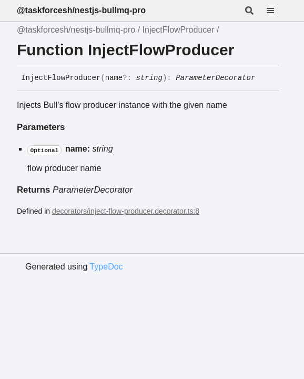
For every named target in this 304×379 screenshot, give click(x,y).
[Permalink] (263, 78)
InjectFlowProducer (179, 29)
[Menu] (276, 10)
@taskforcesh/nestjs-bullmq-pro (81, 10)
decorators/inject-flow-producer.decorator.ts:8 (125, 211)
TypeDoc (106, 266)
